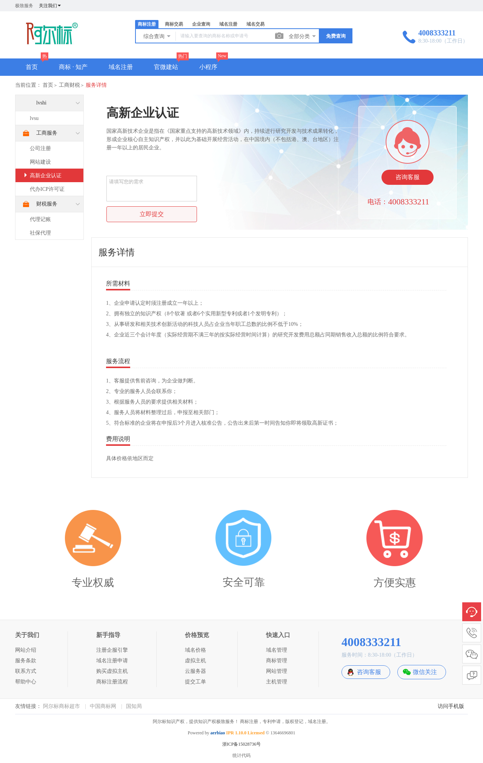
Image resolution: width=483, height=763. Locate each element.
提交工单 (195, 682)
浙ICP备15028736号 (241, 744)
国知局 (134, 706)
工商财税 (69, 85)
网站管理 (276, 671)
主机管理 (276, 682)
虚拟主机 (195, 660)
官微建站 (166, 67)
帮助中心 (25, 682)
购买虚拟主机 (112, 671)
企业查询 (201, 24)
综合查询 (157, 36)
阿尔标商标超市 (61, 706)
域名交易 (255, 24)
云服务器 (195, 671)
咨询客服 (407, 177)
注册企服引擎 (112, 650)
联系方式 (25, 671)
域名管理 (276, 650)
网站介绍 (25, 650)
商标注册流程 (112, 682)
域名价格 (195, 650)
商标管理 (276, 660)
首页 (32, 67)
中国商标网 (103, 706)
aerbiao (218, 732)
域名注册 (228, 24)
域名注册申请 (112, 660)
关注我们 (50, 5)
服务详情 (96, 85)
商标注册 (147, 24)
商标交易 (174, 24)
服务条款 (25, 660)
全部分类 (303, 36)
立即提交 (152, 214)
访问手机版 (451, 706)
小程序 (208, 67)
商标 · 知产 (73, 67)
